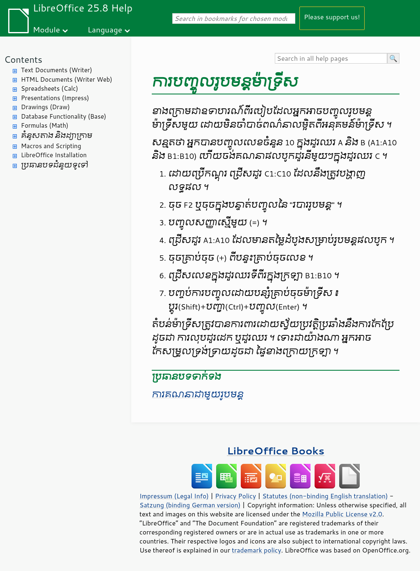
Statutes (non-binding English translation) (325, 495)
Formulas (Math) (44, 125)
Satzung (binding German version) (190, 504)
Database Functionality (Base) (63, 116)
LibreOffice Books (275, 450)
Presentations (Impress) (55, 98)
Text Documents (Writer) (56, 70)
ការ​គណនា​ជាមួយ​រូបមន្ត (198, 394)
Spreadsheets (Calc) (49, 88)
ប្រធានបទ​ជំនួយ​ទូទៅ (54, 165)
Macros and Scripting (51, 146)
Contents (23, 59)
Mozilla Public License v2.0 (342, 513)
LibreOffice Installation (54, 155)
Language (105, 29)
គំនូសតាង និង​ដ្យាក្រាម (56, 135)
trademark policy (256, 550)
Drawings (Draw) (45, 107)
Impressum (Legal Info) (174, 495)
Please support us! (332, 16)
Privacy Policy (235, 495)
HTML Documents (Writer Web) (66, 79)
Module (46, 29)
